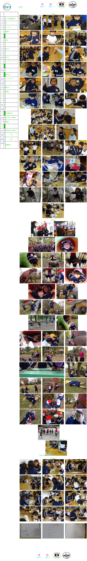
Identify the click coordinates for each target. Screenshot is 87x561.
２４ (2, 117)
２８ (2, 134)
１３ (2, 70)
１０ (2, 57)
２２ (2, 109)
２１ (2, 104)
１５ (2, 79)
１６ (2, 83)
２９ (2, 139)
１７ (2, 87)
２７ (2, 130)
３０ (2, 143)
